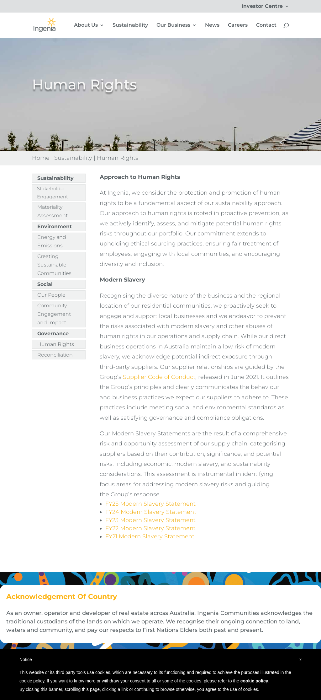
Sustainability (130, 25)
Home (41, 157)
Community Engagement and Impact (54, 314)
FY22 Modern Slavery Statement (150, 528)
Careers (238, 25)
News (212, 25)
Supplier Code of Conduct (159, 377)
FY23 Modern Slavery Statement (151, 520)
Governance (53, 334)
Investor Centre (262, 6)
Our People (51, 295)
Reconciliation (55, 355)
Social (45, 284)
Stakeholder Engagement (52, 193)
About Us (86, 25)
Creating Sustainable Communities (54, 264)
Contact (266, 25)
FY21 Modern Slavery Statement (149, 536)
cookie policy (254, 680)
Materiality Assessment (52, 211)
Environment (54, 226)
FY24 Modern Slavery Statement (151, 512)
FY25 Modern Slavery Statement (150, 503)
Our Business (173, 25)
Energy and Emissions (51, 241)
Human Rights (55, 344)
